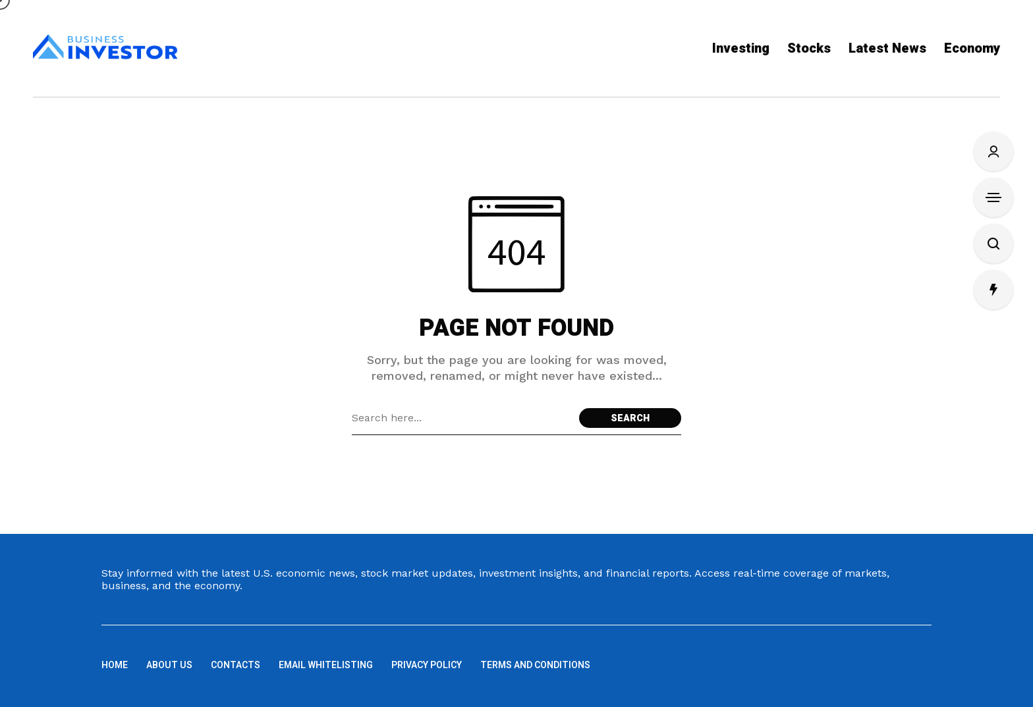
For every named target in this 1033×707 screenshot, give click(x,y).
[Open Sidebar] (993, 197)
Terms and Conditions (535, 665)
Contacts (235, 665)
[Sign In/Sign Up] (993, 151)
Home (114, 665)
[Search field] (462, 418)
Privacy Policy (426, 665)
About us (169, 665)
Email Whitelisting (326, 665)
